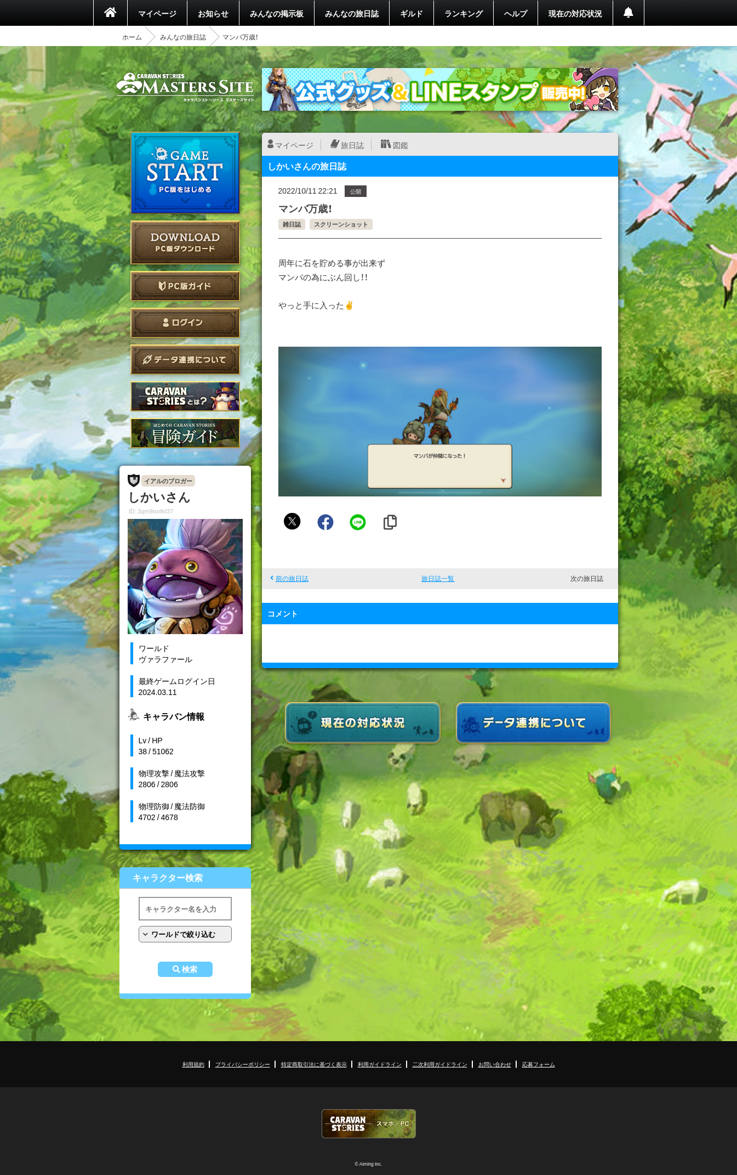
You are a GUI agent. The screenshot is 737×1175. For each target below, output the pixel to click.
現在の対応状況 (575, 13)
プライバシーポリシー (242, 1064)
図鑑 (400, 144)
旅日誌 (352, 144)
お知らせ (213, 13)
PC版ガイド (185, 286)
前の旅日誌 (292, 578)
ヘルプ (515, 13)
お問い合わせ (494, 1064)
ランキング (463, 13)
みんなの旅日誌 (352, 13)
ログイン (185, 323)
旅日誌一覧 (437, 578)
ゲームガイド (185, 433)
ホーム (132, 37)
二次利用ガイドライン (440, 1064)
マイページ (157, 13)
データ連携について (185, 359)
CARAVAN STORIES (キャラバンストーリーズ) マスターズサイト (185, 87)
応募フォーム (538, 1064)
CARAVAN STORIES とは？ (185, 396)
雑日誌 (292, 224)
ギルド (411, 13)
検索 (189, 969)
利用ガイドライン (380, 1064)
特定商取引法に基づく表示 (314, 1064)
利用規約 (193, 1064)
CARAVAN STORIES (369, 1123)
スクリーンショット (341, 224)
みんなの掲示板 (277, 13)
